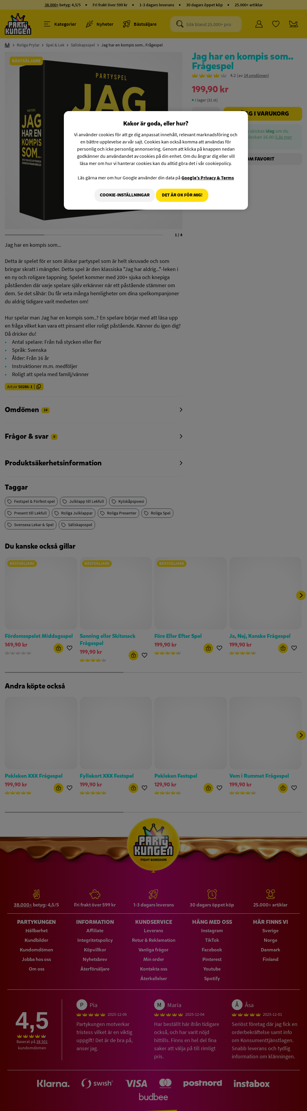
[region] (156, 161)
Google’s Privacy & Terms (207, 178)
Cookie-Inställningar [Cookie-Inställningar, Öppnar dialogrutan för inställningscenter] (121, 195)
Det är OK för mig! (182, 195)
